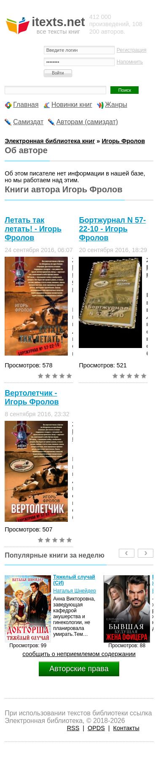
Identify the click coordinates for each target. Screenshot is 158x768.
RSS (73, 728)
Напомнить (130, 62)
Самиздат (28, 121)
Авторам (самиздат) (87, 121)
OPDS (96, 728)
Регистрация (132, 50)
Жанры (116, 104)
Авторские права (78, 668)
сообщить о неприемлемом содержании (79, 654)
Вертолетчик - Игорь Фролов (32, 397)
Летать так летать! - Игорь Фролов (33, 229)
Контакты (126, 728)
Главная (25, 104)
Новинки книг (71, 104)
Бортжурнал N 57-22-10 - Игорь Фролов (112, 229)
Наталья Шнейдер (74, 591)
